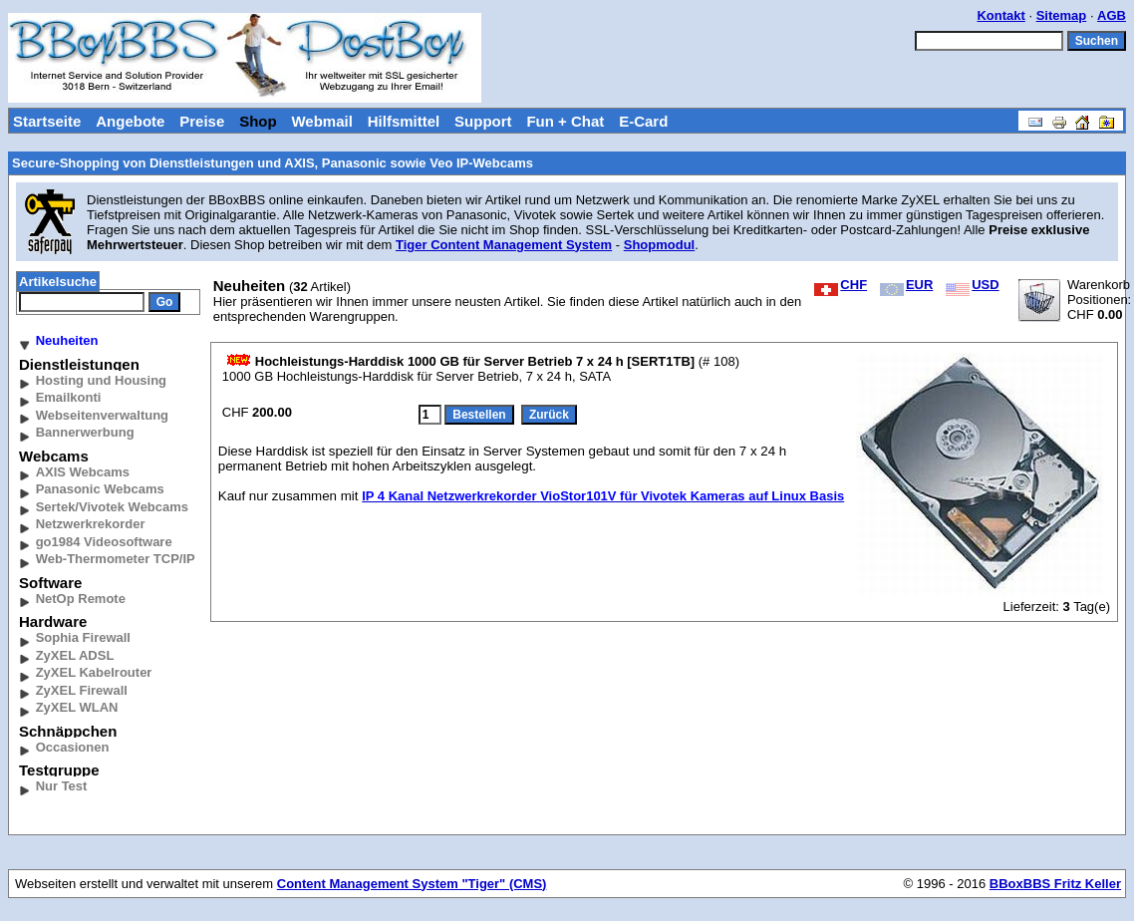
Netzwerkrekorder (90, 523)
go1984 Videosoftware (104, 541)
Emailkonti (69, 397)
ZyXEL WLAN (77, 707)
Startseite (47, 121)
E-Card (643, 121)
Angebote (130, 121)
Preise (201, 121)
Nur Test (62, 785)
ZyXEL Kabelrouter (94, 672)
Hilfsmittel (404, 121)
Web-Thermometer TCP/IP (115, 558)
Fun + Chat (565, 121)
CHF (840, 284)
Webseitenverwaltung (102, 415)
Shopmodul (660, 244)
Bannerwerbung (85, 432)
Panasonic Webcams (100, 488)
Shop (258, 121)
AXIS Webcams (83, 471)
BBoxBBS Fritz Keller (1055, 883)
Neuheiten (67, 340)
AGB (1111, 15)
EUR (906, 284)
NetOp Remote (81, 598)
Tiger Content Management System (504, 244)
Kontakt (1000, 15)
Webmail (321, 121)
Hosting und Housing (101, 380)
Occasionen (73, 747)
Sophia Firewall (83, 637)
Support (483, 121)
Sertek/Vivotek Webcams (112, 506)
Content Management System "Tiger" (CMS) (412, 883)
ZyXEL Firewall (82, 690)
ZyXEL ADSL (75, 655)
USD (972, 284)
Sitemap (1061, 15)
